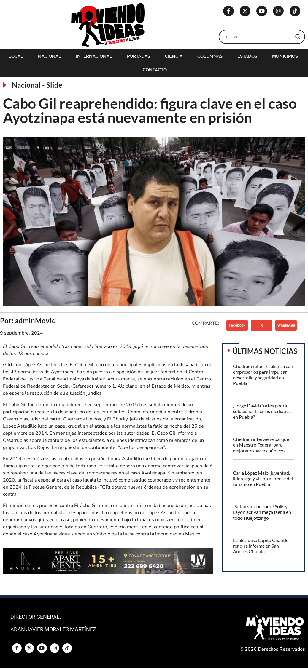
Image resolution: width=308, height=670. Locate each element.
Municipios (285, 56)
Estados (247, 56)
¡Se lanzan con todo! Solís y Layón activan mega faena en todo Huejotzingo (262, 511)
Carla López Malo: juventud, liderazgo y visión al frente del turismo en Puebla (263, 478)
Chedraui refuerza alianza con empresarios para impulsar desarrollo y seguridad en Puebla (263, 374)
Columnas (210, 56)
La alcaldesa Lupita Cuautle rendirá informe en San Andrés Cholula (260, 545)
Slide (54, 85)
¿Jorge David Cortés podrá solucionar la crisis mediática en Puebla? (262, 411)
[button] (237, 325)
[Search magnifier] (298, 37)
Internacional (94, 56)
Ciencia (173, 56)
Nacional (49, 56)
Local (16, 56)
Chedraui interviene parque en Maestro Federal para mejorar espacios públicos (261, 444)
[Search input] (259, 37)
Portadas (138, 56)
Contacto (155, 70)
